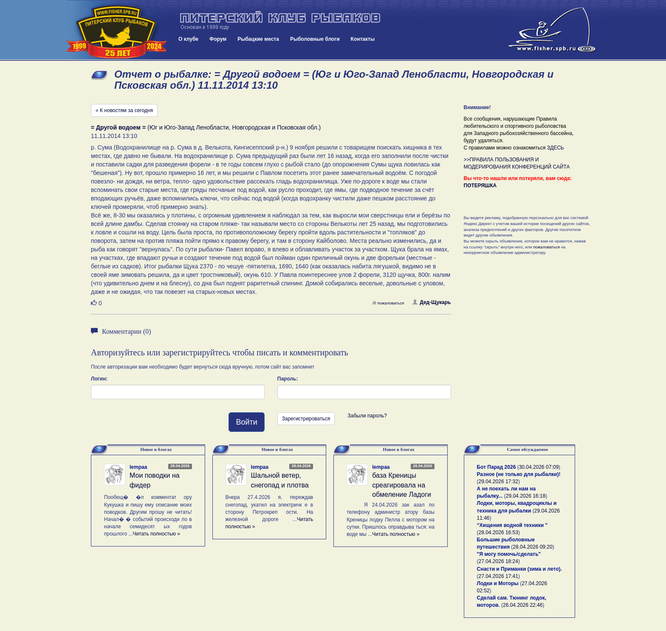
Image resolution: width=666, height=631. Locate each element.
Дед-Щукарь (431, 302)
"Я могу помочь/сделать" (509, 554)
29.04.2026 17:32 (498, 482)
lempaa (138, 467)
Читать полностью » (156, 534)
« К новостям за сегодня (124, 110)
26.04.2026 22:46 (522, 605)
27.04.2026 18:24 (498, 561)
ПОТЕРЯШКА (480, 186)
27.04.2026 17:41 (498, 576)
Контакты (363, 39)
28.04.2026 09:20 (532, 547)
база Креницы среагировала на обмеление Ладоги (401, 485)
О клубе (188, 39)
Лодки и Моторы (498, 583)
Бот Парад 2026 (496, 467)
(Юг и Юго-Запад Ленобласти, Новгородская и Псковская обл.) (206, 127)
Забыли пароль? (367, 416)
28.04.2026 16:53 (498, 532)
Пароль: (287, 379)
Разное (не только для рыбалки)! (519, 474)
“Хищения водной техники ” (512, 525)
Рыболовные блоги (315, 39)
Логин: (99, 379)
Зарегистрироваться (306, 419)
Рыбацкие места (258, 39)
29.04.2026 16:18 (525, 496)
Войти (246, 422)
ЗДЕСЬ (555, 148)
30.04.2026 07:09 (539, 467)
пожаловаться (388, 303)
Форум (217, 39)
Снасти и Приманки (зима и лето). (519, 569)
